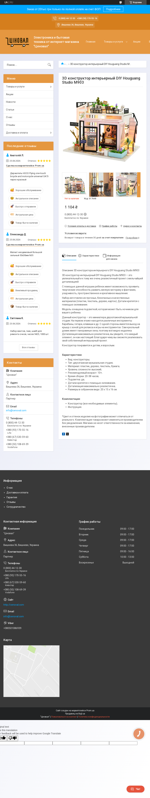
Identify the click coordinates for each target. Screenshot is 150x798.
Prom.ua (90, 710)
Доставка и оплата (17, 132)
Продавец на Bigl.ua (75, 713)
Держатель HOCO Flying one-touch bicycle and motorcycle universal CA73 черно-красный (29, 176)
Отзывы (10, 125)
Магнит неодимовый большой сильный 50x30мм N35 (26, 254)
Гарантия (12, 497)
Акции (136, 41)
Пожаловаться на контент (64, 717)
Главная (90, 41)
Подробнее (113, 9)
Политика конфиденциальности (94, 717)
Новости (11, 102)
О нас (9, 117)
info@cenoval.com (16, 410)
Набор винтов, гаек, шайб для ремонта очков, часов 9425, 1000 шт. (29, 332)
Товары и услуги (113, 41)
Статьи (10, 109)
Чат (135, 789)
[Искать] (49, 65)
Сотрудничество (16, 506)
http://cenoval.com (13, 604)
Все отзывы (28, 347)
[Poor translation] (12, 738)
